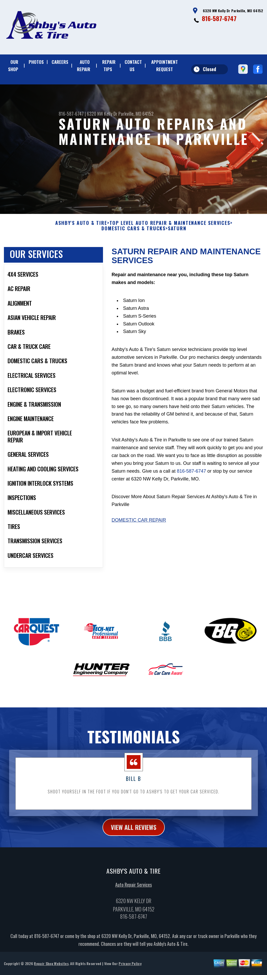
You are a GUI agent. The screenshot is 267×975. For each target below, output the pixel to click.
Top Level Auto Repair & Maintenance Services (170, 228)
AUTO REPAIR (83, 65)
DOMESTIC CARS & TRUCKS (133, 234)
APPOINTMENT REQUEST (164, 65)
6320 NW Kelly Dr (102, 113)
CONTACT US (133, 65)
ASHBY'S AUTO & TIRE (81, 228)
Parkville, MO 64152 (136, 113)
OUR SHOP (13, 65)
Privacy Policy (130, 968)
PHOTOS (36, 62)
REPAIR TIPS (109, 65)
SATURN (177, 234)
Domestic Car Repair (139, 525)
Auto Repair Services (133, 889)
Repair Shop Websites (51, 968)
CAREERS (60, 62)
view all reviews (133, 832)
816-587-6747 (219, 18)
